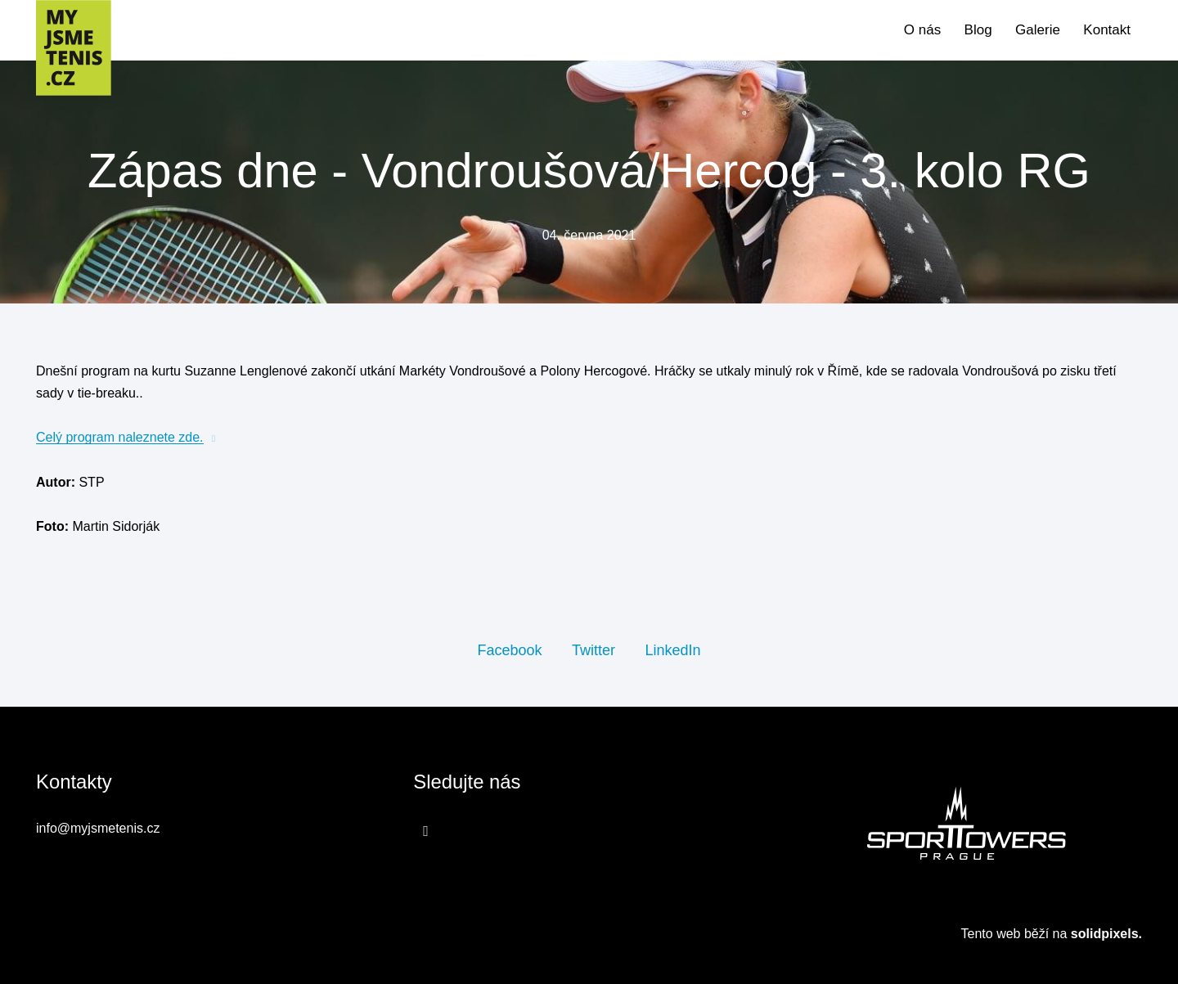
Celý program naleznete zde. (120, 438)
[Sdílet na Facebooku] (509, 650)
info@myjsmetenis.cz (98, 829)
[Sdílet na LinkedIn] (672, 650)
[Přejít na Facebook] (425, 831)
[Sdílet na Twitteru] (593, 650)
